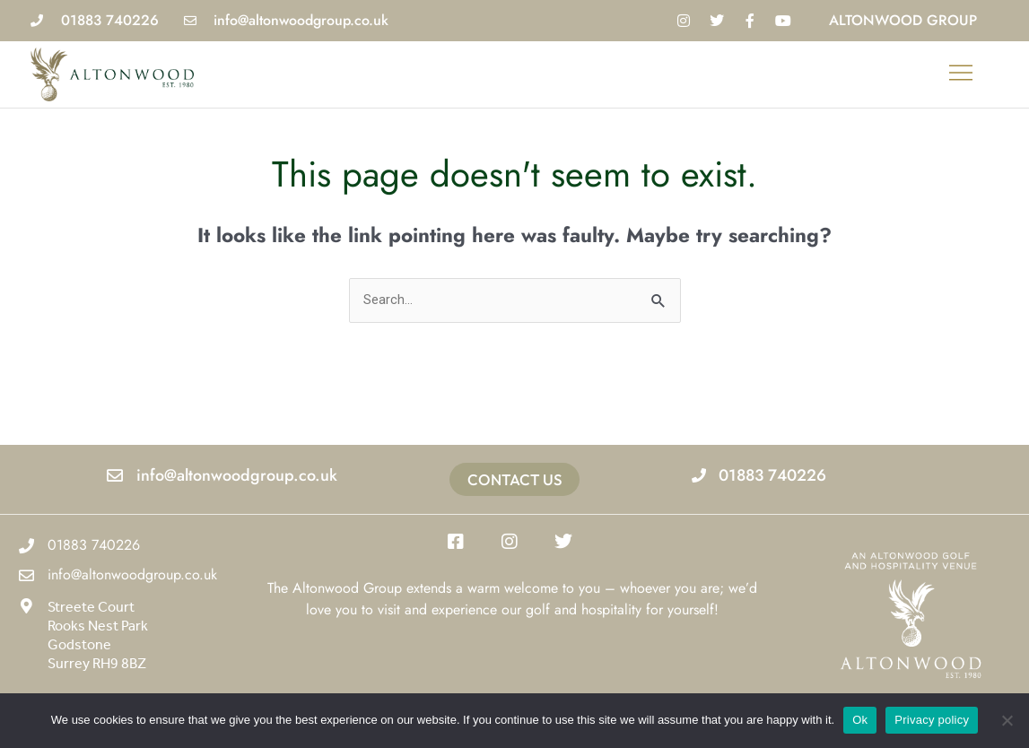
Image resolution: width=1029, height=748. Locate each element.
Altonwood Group (903, 20)
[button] (961, 75)
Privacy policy (931, 719)
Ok (860, 719)
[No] (1007, 720)
